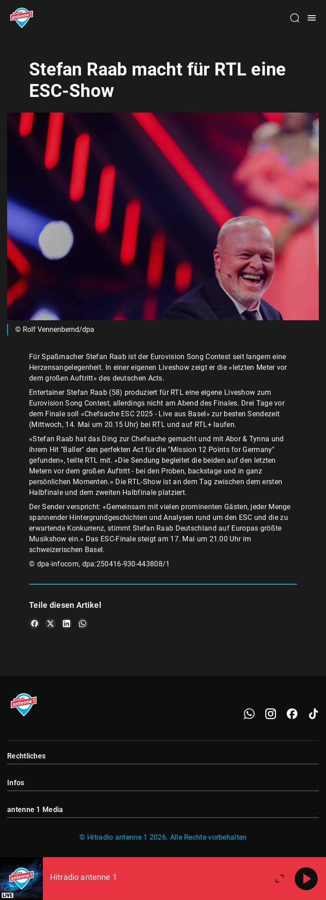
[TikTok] (313, 713)
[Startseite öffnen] (21, 17)
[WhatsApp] (249, 713)
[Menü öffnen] (312, 18)
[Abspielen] (306, 878)
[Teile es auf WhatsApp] (82, 623)
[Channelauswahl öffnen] (294, 18)
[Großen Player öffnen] (279, 878)
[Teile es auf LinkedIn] (66, 623)
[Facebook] (292, 713)
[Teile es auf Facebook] (34, 623)
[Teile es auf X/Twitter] (50, 623)
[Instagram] (270, 713)
